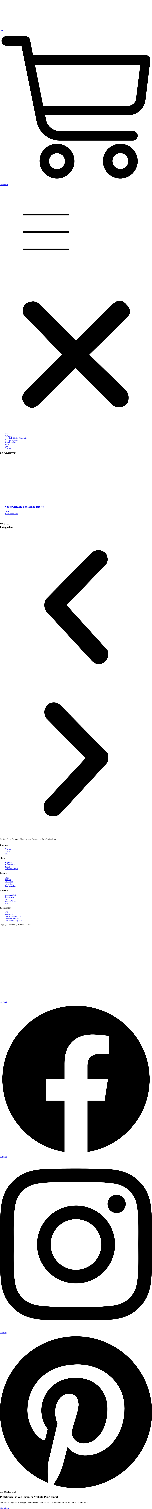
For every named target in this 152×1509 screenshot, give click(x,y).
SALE (7, 444)
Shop (6, 434)
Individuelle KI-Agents (17, 438)
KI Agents (8, 436)
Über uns (8, 448)
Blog (6, 446)
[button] (76, 308)
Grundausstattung (11, 440)
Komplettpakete (10, 442)
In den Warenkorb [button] (11, 514)
